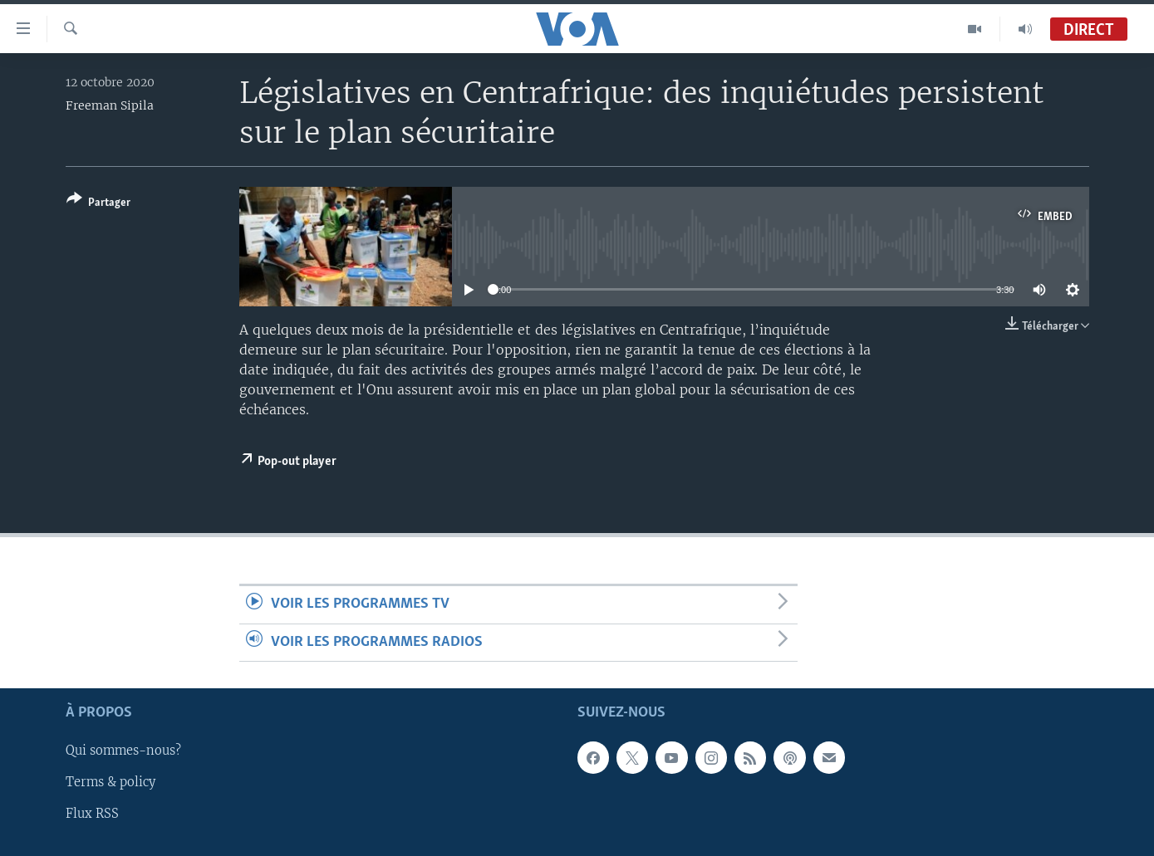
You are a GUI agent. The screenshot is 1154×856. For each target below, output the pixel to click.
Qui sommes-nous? (123, 750)
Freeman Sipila (110, 105)
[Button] (98, 204)
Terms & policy (110, 782)
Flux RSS (92, 813)
